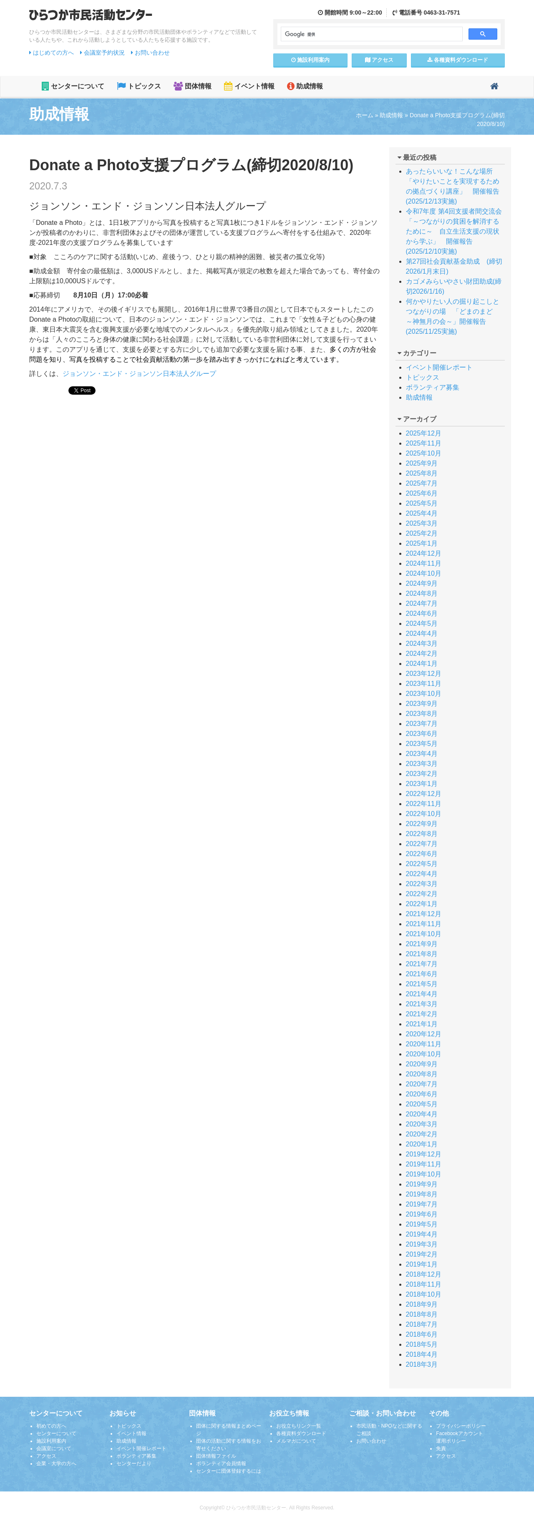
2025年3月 (422, 523)
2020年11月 (423, 1044)
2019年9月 (422, 1184)
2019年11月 (423, 1164)
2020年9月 (422, 1064)
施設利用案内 (51, 1441)
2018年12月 (423, 1274)
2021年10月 (423, 933)
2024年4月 (422, 633)
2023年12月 (423, 673)
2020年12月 (423, 1034)
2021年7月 (422, 963)
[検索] (371, 34)
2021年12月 (423, 913)
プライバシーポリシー (461, 1426)
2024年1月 (422, 663)
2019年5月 (422, 1224)
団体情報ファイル (216, 1456)
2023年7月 (422, 723)
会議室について (53, 1448)
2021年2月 (422, 1014)
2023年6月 (422, 733)
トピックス (139, 86)
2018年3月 (422, 1364)
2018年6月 (422, 1334)
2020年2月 (422, 1134)
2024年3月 (422, 643)
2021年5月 (422, 983)
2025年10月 (423, 453)
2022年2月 (422, 893)
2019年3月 (422, 1244)
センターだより (133, 1463)
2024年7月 (422, 603)
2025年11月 (423, 443)
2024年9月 (422, 583)
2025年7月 (422, 483)
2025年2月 (422, 533)
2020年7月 (422, 1084)
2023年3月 (422, 763)
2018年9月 (422, 1304)
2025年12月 (423, 433)
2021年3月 (422, 1004)
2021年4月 (422, 994)
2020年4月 (422, 1114)
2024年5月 (422, 623)
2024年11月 (423, 563)
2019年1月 (422, 1264)
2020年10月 (423, 1054)
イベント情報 (249, 86)
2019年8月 (422, 1194)
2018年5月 (422, 1344)
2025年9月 (422, 463)
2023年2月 (422, 773)
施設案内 (310, 60)
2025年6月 (422, 493)
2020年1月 (422, 1144)
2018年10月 (423, 1294)
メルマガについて (296, 1441)
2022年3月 (422, 883)
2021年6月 (422, 973)
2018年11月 (423, 1284)
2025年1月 (422, 543)
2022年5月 (422, 863)
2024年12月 (423, 553)
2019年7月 (422, 1204)
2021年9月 (422, 943)
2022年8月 (422, 833)
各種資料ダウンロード (301, 1433)
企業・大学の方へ (56, 1463)
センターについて (73, 86)
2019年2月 (422, 1254)
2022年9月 (422, 823)
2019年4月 (422, 1234)
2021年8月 (422, 953)
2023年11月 (423, 683)
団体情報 (193, 86)
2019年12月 (423, 1154)
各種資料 (457, 60)
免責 (441, 1448)
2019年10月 (423, 1174)
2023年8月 (422, 713)
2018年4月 (422, 1354)
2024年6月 (422, 613)
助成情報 (305, 86)
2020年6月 (422, 1094)
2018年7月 (422, 1324)
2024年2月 (422, 653)
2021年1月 (422, 1024)
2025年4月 (422, 513)
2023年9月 (422, 703)
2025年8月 (422, 473)
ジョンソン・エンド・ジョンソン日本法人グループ (139, 373)
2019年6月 (422, 1214)
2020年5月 (422, 1104)
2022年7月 (422, 843)
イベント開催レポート (439, 367)
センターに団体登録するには (228, 1471)
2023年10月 (423, 693)
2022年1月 (422, 903)
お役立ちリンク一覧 (298, 1426)
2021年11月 (423, 923)
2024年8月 (422, 593)
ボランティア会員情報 (221, 1463)
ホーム (364, 115)
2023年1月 (422, 783)
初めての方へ (51, 1426)
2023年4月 (422, 753)
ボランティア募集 (432, 387)
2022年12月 (423, 793)
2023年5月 (422, 743)
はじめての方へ (51, 52)
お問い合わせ (150, 52)
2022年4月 (422, 873)
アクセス (379, 60)
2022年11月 (423, 803)
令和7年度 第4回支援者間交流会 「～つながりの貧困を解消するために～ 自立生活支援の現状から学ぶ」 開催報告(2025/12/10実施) (457, 231)
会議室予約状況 (102, 52)
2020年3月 (422, 1124)
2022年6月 (422, 853)
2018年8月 (422, 1314)
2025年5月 (422, 503)
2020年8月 (422, 1074)
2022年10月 (423, 813)
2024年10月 (423, 573)
